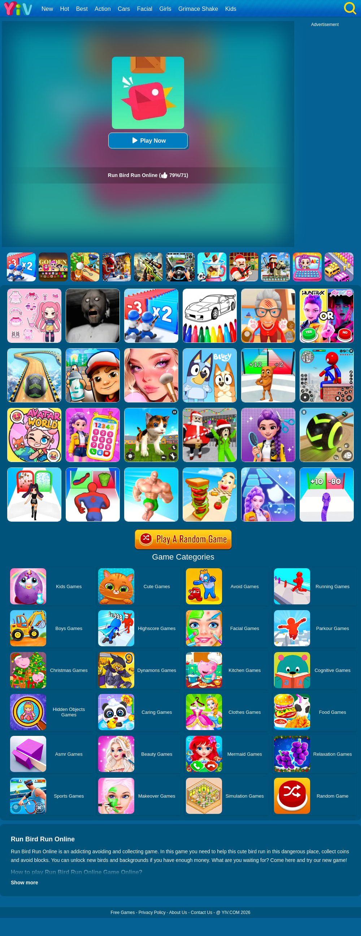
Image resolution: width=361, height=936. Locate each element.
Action (102, 9)
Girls (165, 9)
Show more (24, 882)
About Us (178, 912)
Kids (230, 9)
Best (82, 9)
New (47, 9)
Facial (144, 9)
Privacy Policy (152, 912)
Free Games (122, 912)
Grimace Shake (198, 9)
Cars (124, 9)
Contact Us (201, 912)
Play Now (148, 140)
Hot (64, 9)
